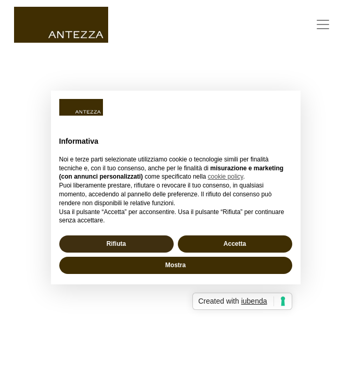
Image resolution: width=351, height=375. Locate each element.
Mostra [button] (175, 265)
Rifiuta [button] (116, 243)
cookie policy (225, 176)
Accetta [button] (235, 243)
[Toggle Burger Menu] (323, 24)
